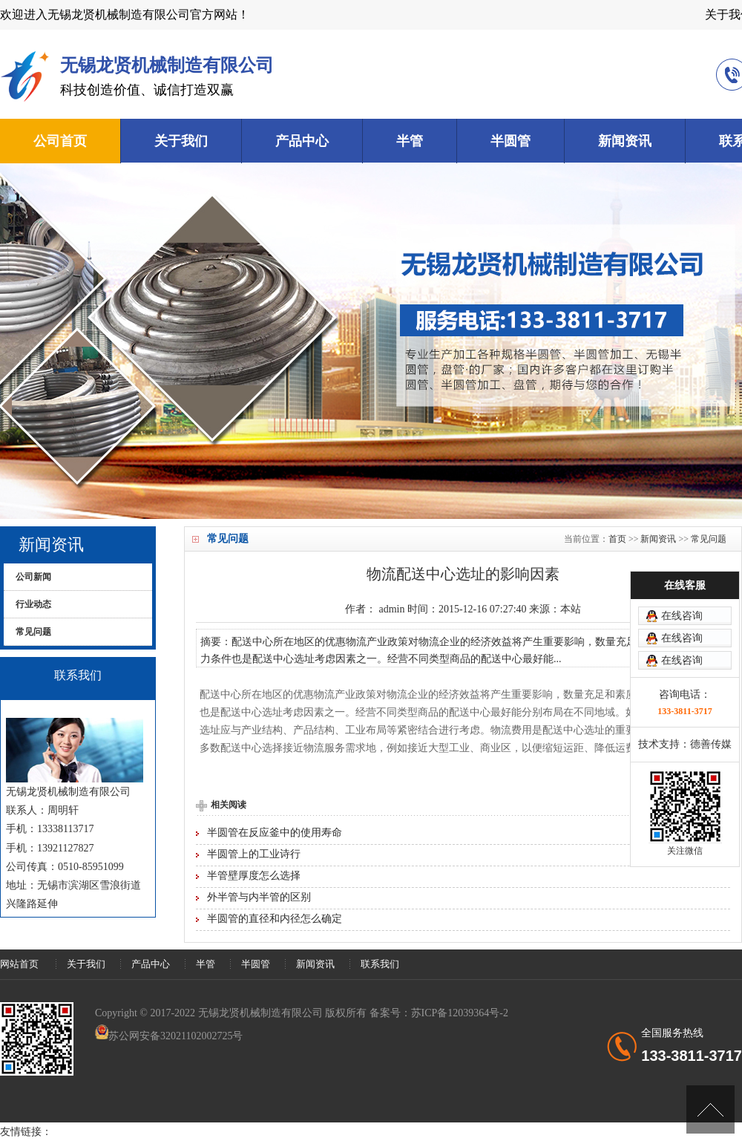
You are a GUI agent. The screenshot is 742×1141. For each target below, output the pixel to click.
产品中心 (302, 141)
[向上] (710, 1109)
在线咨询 (682, 615)
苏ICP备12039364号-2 (459, 1013)
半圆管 (510, 141)
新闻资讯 (624, 141)
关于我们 (181, 141)
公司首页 (60, 141)
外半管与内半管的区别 (259, 897)
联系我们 (380, 964)
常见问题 (708, 539)
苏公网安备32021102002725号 (175, 1036)
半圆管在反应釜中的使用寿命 (274, 832)
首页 (617, 539)
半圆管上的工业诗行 (254, 854)
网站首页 (19, 964)
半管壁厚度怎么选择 (254, 875)
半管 (409, 141)
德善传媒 (711, 744)
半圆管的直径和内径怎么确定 (274, 918)
